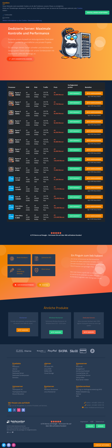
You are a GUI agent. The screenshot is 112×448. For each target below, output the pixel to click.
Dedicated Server (18, 373)
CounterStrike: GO (82, 373)
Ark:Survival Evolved (82, 371)
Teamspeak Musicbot (19, 392)
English (90, 426)
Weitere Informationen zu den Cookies (15, 20)
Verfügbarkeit (75, 93)
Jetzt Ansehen (23, 330)
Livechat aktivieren (102, 445)
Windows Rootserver (51, 389)
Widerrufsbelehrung (83, 392)
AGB (91, 421)
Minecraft (79, 366)
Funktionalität (8, 15)
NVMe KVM (48, 371)
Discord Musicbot (18, 394)
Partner (78, 394)
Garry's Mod (80, 377)
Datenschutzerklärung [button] (35, 20)
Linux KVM (47, 369)
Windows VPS (48, 366)
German (100, 426)
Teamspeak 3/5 (17, 389)
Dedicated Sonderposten (20, 375)
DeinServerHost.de (20, 426)
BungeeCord (80, 369)
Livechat (7, 17)
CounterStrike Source (83, 375)
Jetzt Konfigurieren (94, 93)
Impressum (84, 421)
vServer (14, 369)
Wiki (77, 396)
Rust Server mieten (82, 380)
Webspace (15, 366)
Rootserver (16, 371)
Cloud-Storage (49, 373)
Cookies (79, 8)
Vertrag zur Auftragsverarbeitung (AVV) (89, 389)
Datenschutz (100, 421)
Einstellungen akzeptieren (97, 12)
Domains (15, 377)
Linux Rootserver (50, 392)
